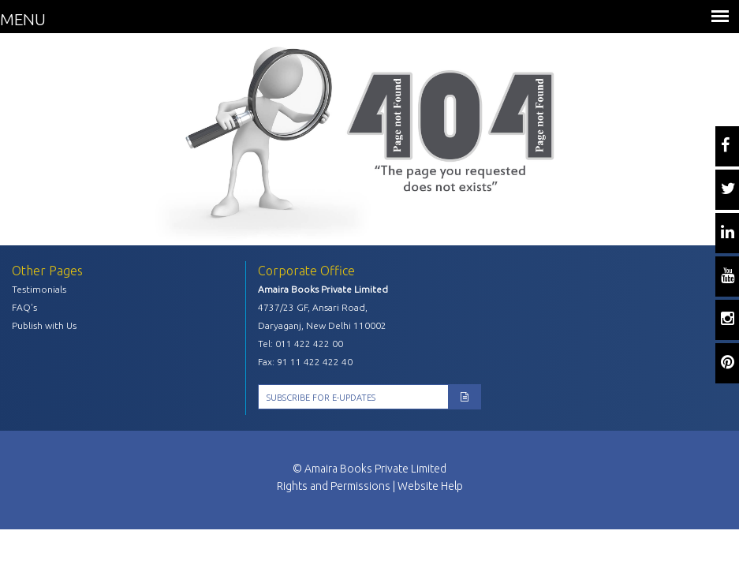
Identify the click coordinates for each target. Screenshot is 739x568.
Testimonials (39, 289)
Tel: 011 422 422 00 (300, 343)
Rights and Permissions (333, 486)
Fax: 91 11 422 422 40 (305, 362)
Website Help (430, 486)
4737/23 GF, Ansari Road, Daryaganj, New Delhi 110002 (322, 316)
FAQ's (24, 307)
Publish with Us (44, 325)
